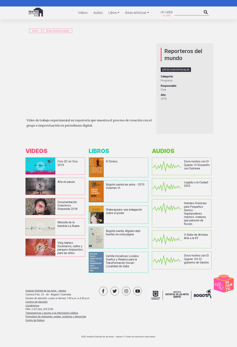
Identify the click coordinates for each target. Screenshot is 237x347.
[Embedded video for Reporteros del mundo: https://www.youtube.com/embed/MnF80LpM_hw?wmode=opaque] (90, 79)
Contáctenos (32, 305)
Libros (112, 13)
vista (55, 166)
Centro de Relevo (35, 320)
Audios (98, 13)
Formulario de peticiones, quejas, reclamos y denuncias (55, 316)
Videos (83, 13)
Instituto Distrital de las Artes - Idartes (45, 290)
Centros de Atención (36, 302)
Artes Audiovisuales (57, 30)
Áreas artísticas (135, 13)
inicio (35, 30)
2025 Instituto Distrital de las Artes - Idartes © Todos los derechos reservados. (118, 336)
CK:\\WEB (167, 12)
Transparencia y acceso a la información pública (51, 313)
